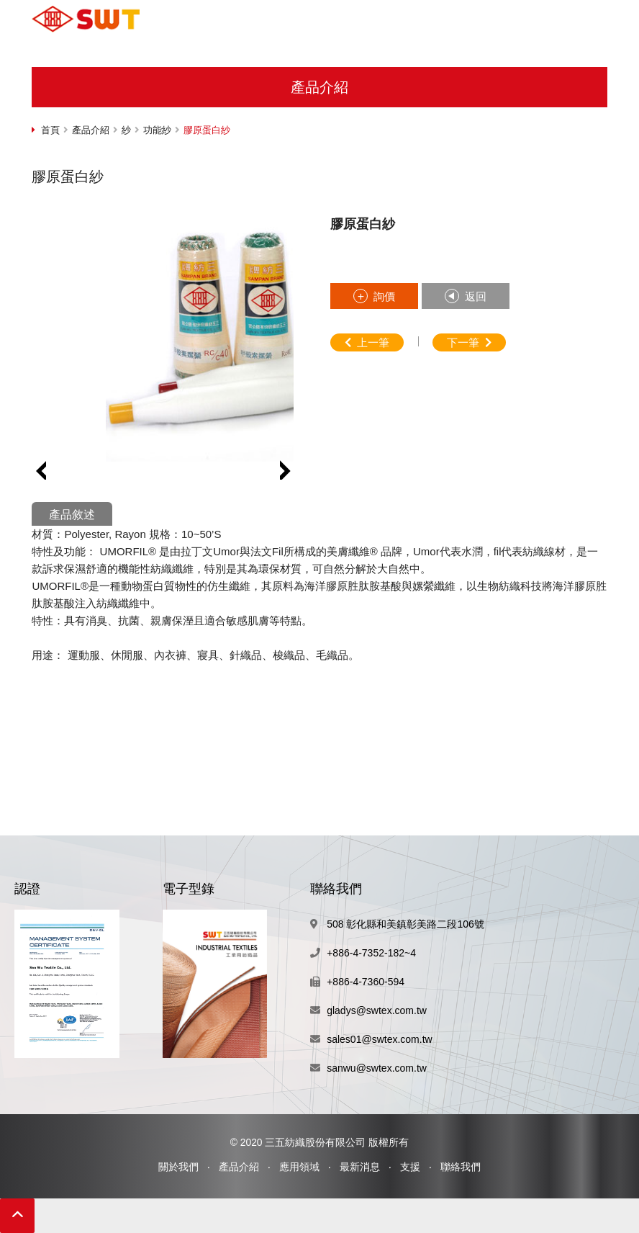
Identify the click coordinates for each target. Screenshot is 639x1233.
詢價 (384, 296)
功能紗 (157, 130)
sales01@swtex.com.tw (379, 1039)
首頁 (50, 130)
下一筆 (463, 342)
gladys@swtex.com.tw (377, 1010)
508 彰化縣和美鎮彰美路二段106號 (405, 924)
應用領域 (299, 1167)
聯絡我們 (460, 1167)
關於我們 (178, 1167)
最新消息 (360, 1167)
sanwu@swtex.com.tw (377, 1068)
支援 (410, 1167)
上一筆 (373, 342)
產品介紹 (90, 130)
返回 (475, 296)
